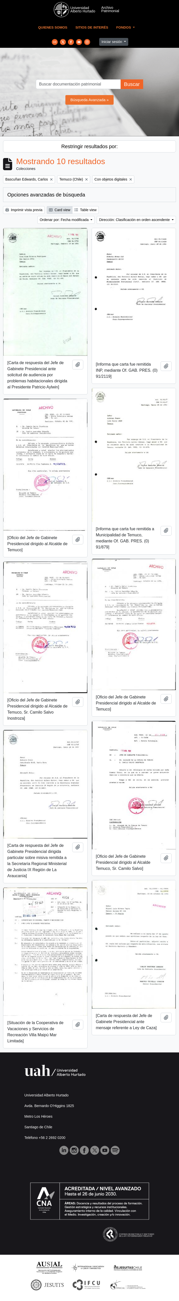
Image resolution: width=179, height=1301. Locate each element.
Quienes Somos (52, 27)
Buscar (132, 84)
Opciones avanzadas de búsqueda (46, 194)
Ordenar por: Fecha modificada (65, 220)
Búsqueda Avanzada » (89, 100)
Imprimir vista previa (23, 210)
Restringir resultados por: (89, 146)
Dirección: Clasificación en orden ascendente (135, 220)
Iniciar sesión (112, 42)
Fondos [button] (124, 27)
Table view (85, 210)
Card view (59, 210)
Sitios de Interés (91, 27)
